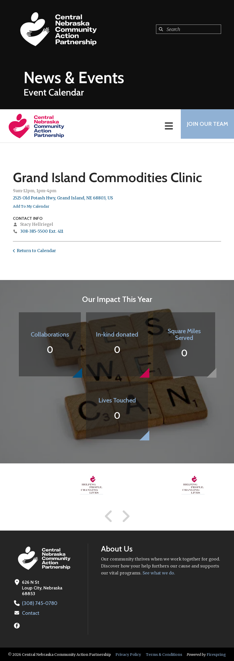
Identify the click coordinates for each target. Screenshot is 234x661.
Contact (30, 613)
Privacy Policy (128, 654)
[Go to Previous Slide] (109, 516)
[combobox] (188, 29)
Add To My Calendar (31, 206)
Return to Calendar (36, 250)
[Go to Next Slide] (125, 516)
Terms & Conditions (164, 654)
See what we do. (158, 573)
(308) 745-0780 (39, 603)
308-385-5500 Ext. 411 (41, 231)
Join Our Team (205, 125)
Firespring (216, 654)
